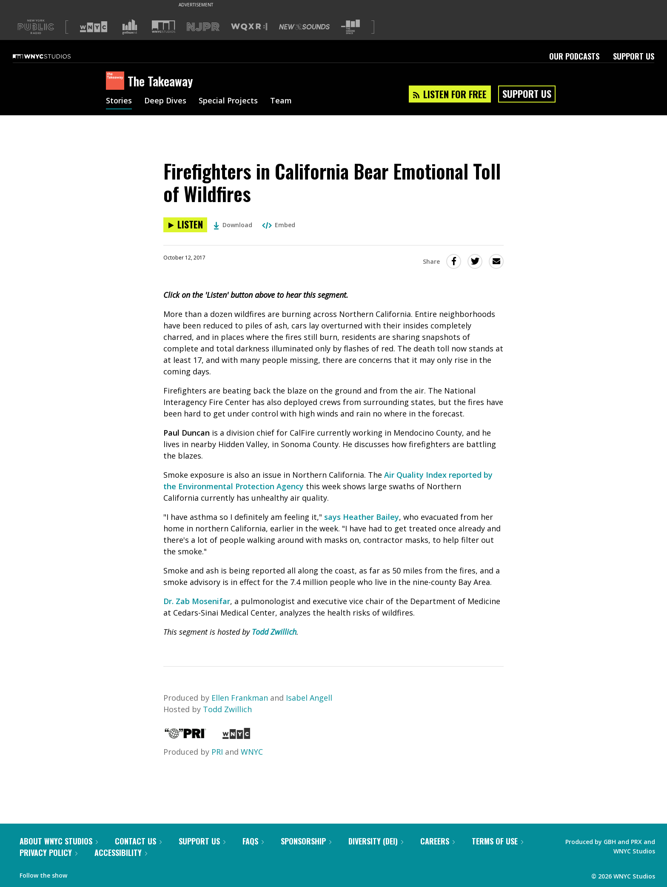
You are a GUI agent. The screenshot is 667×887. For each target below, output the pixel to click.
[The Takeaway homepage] (117, 81)
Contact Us (138, 841)
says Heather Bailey (361, 517)
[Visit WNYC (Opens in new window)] (93, 26)
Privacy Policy (48, 852)
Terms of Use (497, 841)
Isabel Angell (309, 698)
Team (281, 101)
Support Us (633, 56)
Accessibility (120, 852)
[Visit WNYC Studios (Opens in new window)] (163, 26)
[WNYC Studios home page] (52, 56)
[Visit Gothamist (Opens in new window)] (129, 26)
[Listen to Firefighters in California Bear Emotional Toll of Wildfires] (185, 224)
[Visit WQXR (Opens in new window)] (249, 27)
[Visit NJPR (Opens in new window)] (203, 27)
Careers (437, 841)
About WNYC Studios (59, 841)
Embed (278, 225)
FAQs (253, 841)
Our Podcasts (574, 56)
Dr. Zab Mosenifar (196, 601)
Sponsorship (306, 841)
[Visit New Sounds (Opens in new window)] (304, 27)
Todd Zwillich (274, 632)
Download (233, 225)
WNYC (252, 752)
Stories (119, 101)
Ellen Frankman (239, 698)
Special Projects (228, 101)
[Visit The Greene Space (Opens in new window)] (350, 27)
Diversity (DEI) (375, 841)
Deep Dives (165, 101)
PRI (217, 752)
